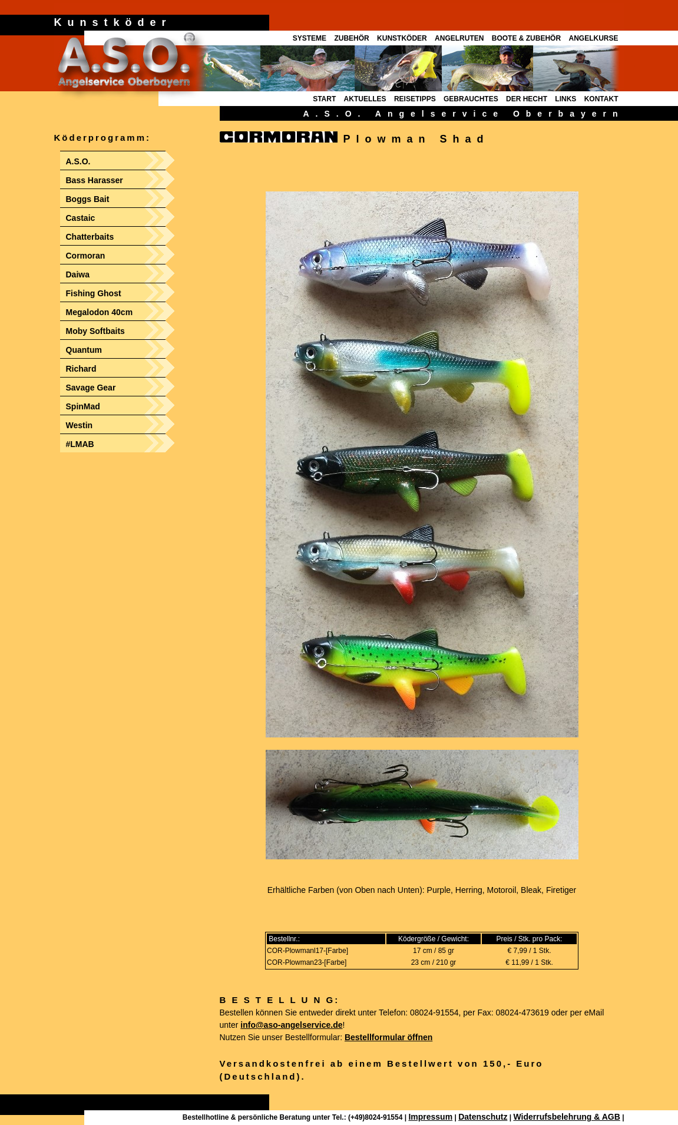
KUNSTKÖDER (402, 38)
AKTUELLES (365, 99)
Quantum (84, 350)
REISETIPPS (415, 99)
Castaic (80, 218)
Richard (81, 368)
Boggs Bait (88, 199)
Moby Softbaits (95, 331)
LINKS (565, 99)
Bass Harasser (94, 180)
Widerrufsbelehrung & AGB (566, 1116)
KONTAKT (601, 99)
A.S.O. (78, 161)
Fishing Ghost (93, 293)
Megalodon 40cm (99, 312)
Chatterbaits (90, 236)
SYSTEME (309, 38)
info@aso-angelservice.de (291, 1025)
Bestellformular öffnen (388, 1037)
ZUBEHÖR (351, 38)
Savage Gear (91, 387)
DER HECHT (526, 99)
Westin (79, 425)
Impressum (430, 1116)
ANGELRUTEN (459, 38)
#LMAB (80, 444)
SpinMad (83, 406)
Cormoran (85, 255)
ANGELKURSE (593, 38)
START (324, 99)
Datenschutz (482, 1116)
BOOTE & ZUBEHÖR (526, 38)
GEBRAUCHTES (471, 99)
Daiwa (78, 274)
